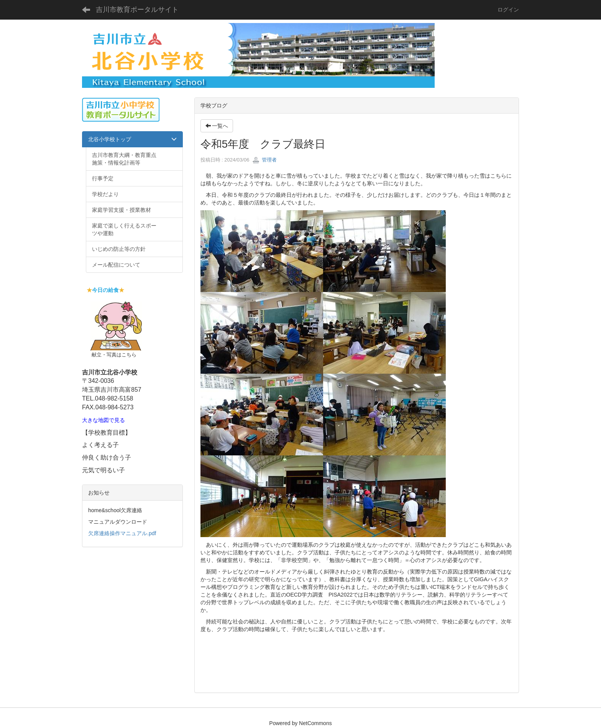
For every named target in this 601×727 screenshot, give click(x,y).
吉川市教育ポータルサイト (137, 9)
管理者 (264, 160)
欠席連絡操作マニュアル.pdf (122, 533)
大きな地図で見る (103, 420)
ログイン (508, 10)
